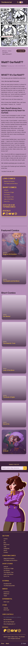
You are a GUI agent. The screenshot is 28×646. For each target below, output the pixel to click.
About (5, 550)
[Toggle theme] (21, 2)
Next (7, 643)
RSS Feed (6, 610)
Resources (6, 544)
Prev (2, 643)
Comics (6, 538)
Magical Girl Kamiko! (9, 181)
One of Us (6, 201)
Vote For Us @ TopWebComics (9, 206)
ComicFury (6, 591)
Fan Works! (7, 194)
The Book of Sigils (9, 192)
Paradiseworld (7, 583)
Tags (5, 546)
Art (4, 540)
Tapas (5, 595)
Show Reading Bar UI (9, 624)
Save (23, 643)
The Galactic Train (9, 197)
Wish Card (6, 602)
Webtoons (6, 593)
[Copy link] (21, 50)
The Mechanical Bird (9, 585)
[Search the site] (12, 468)
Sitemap (6, 608)
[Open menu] (25, 2)
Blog (5, 542)
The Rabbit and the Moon (11, 183)
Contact (6, 552)
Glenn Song (14, 636)
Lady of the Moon (9, 199)
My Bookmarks (8, 619)
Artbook (6, 190)
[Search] (17, 2)
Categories (6, 548)
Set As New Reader (9, 621)
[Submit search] (25, 468)
